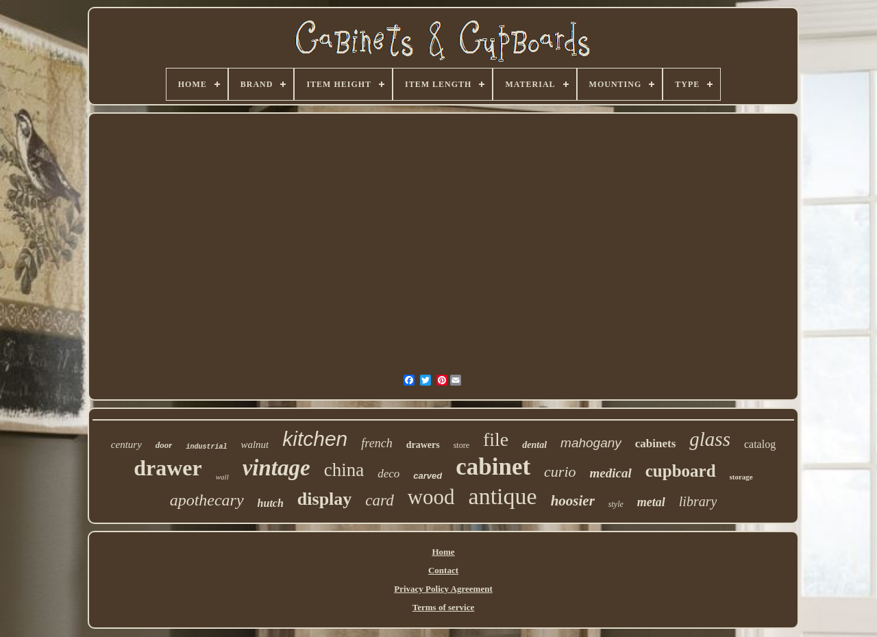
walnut (254, 444)
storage (741, 477)
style (615, 504)
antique (503, 496)
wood (431, 497)
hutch (271, 503)
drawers (423, 445)
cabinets (655, 443)
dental (534, 445)
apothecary (207, 500)
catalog (760, 444)
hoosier (573, 500)
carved (427, 476)
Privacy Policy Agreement (443, 589)
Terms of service (443, 607)
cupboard (680, 471)
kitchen (314, 438)
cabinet (493, 466)
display (324, 499)
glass (709, 439)
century (126, 444)
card (379, 500)
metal (651, 502)
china (344, 470)
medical (611, 473)
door (164, 445)
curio (560, 471)
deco (388, 473)
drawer (168, 467)
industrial (206, 447)
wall (222, 477)
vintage (276, 467)
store (461, 445)
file (495, 439)
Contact (443, 570)
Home (443, 552)
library (698, 501)
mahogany (590, 443)
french (376, 443)
